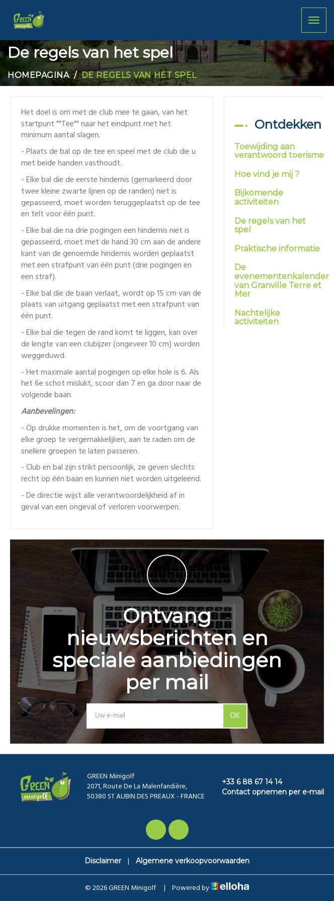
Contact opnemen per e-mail (267, 791)
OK (235, 716)
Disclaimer (103, 860)
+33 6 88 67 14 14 (246, 781)
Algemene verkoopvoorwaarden (192, 860)
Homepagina (38, 75)
